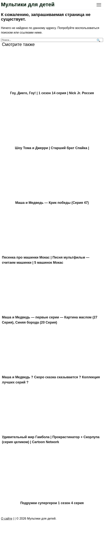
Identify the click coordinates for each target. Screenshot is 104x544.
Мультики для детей (27, 4)
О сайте (6, 518)
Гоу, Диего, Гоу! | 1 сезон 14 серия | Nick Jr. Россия (52, 93)
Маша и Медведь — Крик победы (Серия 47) (52, 203)
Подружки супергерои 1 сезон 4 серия (52, 503)
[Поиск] (98, 40)
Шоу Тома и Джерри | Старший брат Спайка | (52, 148)
